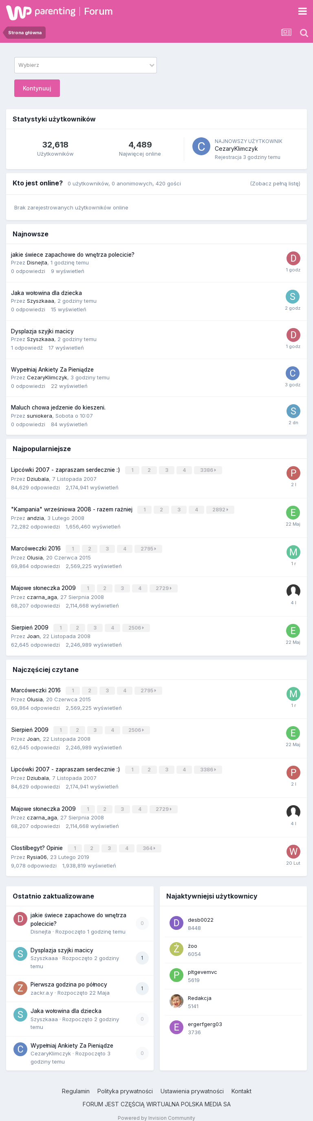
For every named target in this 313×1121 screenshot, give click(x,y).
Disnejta (37, 262)
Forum (98, 11)
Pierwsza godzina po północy (69, 975)
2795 (149, 547)
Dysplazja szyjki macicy (42, 331)
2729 (164, 585)
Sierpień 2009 (30, 623)
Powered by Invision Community (156, 1109)
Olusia (35, 554)
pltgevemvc (202, 962)
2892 (221, 508)
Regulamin (76, 1081)
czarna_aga (42, 593)
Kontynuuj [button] (37, 88)
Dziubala (38, 477)
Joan (33, 631)
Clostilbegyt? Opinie (37, 839)
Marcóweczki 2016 (36, 546)
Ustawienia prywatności (192, 1081)
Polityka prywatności (125, 1081)
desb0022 (201, 910)
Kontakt (241, 1081)
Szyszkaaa (40, 300)
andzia (35, 516)
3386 (209, 470)
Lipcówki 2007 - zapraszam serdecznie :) (66, 469)
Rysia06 (37, 847)
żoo (192, 936)
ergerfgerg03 (205, 1014)
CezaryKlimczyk (236, 148)
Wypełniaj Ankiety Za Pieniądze (52, 369)
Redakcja (200, 988)
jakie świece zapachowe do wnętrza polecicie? (72, 254)
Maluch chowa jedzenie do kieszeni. (58, 407)
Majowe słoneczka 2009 (44, 584)
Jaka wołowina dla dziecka (46, 293)
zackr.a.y (42, 983)
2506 (137, 624)
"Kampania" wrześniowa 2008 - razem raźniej (72, 508)
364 (149, 840)
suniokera (39, 415)
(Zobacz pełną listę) (275, 183)
